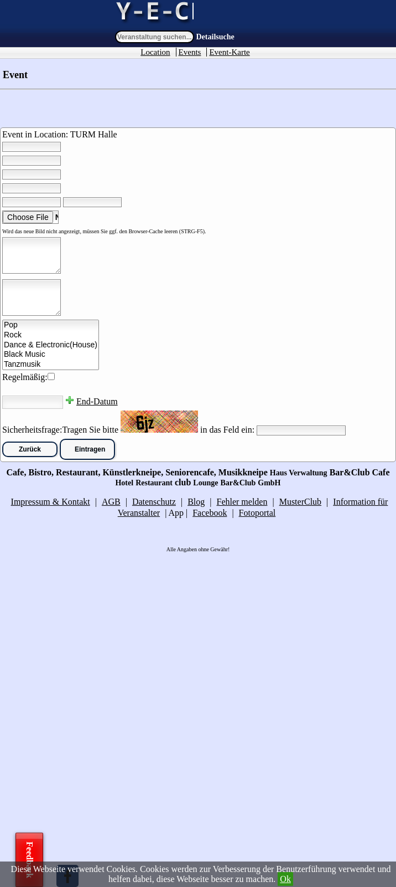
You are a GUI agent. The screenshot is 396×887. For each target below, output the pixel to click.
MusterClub (300, 501)
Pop (50, 325)
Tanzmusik (50, 365)
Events (190, 52)
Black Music (50, 355)
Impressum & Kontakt (50, 501)
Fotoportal (257, 512)
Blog (196, 501)
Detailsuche (215, 37)
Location (155, 52)
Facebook (209, 512)
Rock (50, 335)
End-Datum (97, 401)
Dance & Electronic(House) (50, 345)
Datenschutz (154, 501)
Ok (285, 879)
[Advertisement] (83, 718)
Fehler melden (241, 501)
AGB (111, 501)
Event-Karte (229, 52)
